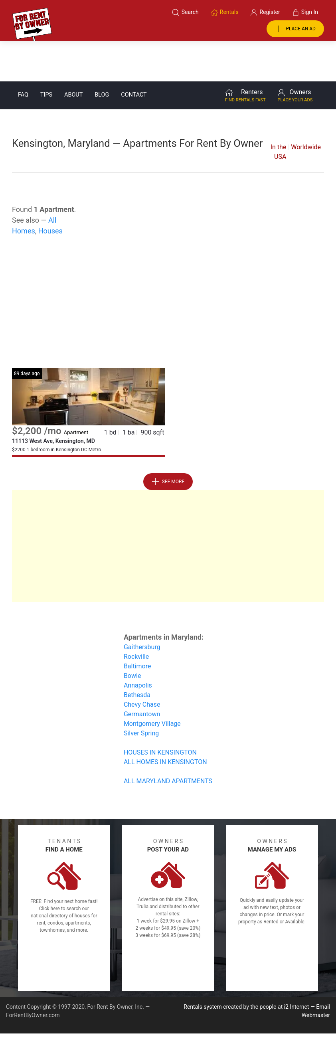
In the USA (279, 111)
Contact (133, 54)
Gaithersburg (142, 607)
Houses (50, 190)
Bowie (132, 635)
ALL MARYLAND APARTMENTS (168, 741)
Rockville (136, 616)
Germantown (142, 674)
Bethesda (137, 654)
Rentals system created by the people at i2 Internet (246, 966)
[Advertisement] (168, 264)
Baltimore (137, 626)
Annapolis (138, 645)
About (73, 54)
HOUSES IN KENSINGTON (160, 712)
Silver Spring (141, 693)
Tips (46, 54)
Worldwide (306, 107)
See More (168, 441)
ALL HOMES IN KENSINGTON (165, 721)
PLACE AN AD (295, 29)
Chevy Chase (142, 664)
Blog (102, 54)
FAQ (23, 54)
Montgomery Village (152, 683)
